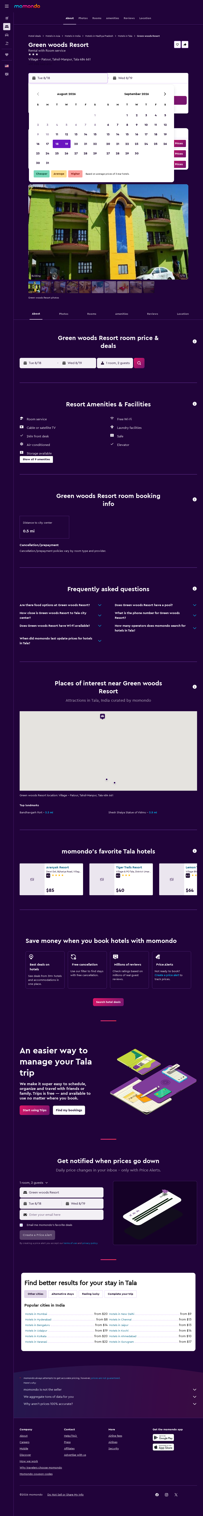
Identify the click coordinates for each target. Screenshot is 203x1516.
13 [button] (76, 134)
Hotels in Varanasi (36, 1342)
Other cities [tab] (35, 1294)
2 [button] (38, 124)
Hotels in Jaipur (118, 1325)
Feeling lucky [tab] (91, 1294)
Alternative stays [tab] (63, 1294)
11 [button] (57, 134)
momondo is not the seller (110, 1389)
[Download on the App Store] (163, 1447)
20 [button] (76, 143)
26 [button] (66, 153)
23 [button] (38, 153)
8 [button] (95, 124)
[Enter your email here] (65, 1215)
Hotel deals (34, 36)
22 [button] (95, 143)
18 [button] (57, 143)
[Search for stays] (7, 27)
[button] (6, 6)
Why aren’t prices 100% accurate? (110, 1404)
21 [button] (85, 143)
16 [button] (37, 143)
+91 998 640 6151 (40, 64)
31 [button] (47, 163)
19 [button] (66, 143)
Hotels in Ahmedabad (122, 1336)
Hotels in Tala (125, 36)
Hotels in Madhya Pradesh (99, 36)
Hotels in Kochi (118, 1330)
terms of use (70, 1243)
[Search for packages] (7, 43)
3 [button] (47, 124)
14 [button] (85, 134)
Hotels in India (72, 36)
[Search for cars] (7, 35)
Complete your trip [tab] (120, 1294)
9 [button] (38, 134)
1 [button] (95, 115)
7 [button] (85, 124)
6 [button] (76, 124)
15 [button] (95, 134)
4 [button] (57, 124)
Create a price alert (167, 975)
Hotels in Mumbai (36, 1314)
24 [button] (47, 153)
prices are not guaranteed (105, 1378)
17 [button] (47, 143)
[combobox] (65, 1192)
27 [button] (76, 153)
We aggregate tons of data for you (110, 1396)
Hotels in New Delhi (121, 1314)
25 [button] (57, 153)
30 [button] (38, 163)
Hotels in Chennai (120, 1319)
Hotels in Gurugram (121, 1342)
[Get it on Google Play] (163, 1437)
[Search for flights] (7, 18)
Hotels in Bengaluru (37, 1325)
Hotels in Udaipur (36, 1330)
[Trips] (7, 55)
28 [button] (85, 153)
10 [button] (47, 134)
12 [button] (66, 134)
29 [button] (95, 153)
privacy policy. (90, 1243)
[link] (108, 1002)
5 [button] (66, 124)
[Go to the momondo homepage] (27, 6)
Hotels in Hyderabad (38, 1319)
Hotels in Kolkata (35, 1336)
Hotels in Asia (53, 36)
